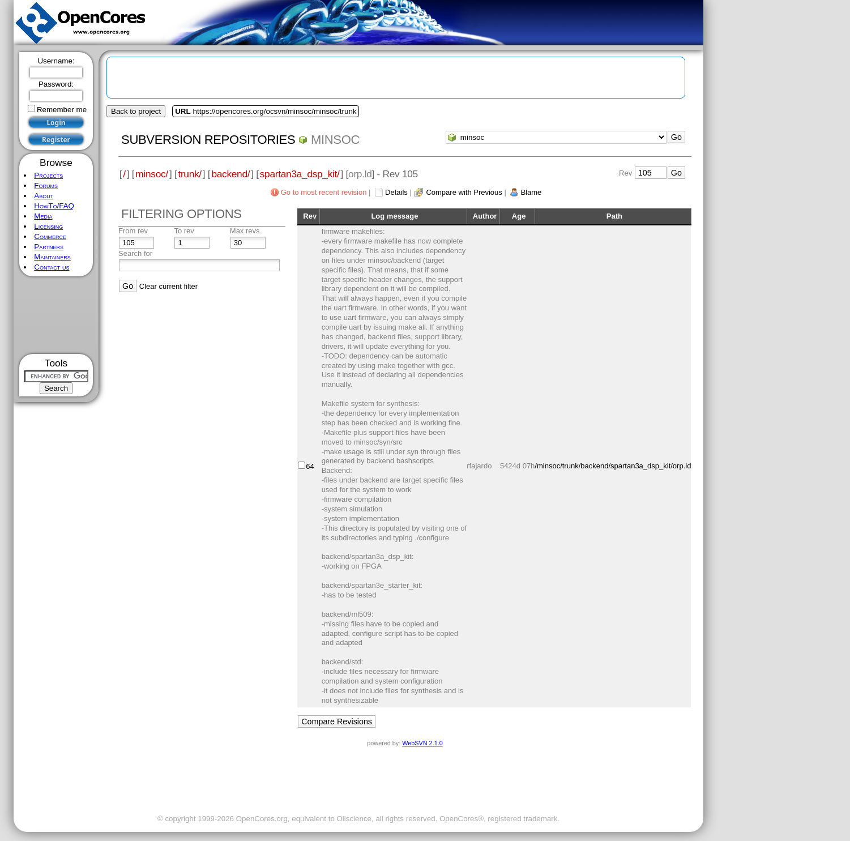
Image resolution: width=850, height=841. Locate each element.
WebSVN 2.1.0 (422, 743)
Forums (46, 185)
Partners (48, 246)
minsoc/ (151, 174)
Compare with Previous (464, 192)
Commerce (50, 236)
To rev (184, 231)
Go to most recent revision (324, 192)
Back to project (136, 111)
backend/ (230, 174)
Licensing (48, 226)
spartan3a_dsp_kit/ (300, 174)
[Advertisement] (56, 315)
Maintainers (52, 257)
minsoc (335, 140)
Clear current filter (168, 286)
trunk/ (189, 174)
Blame (530, 192)
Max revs (245, 231)
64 (310, 466)
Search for (135, 253)
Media (43, 216)
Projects (48, 175)
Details (396, 192)
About (43, 195)
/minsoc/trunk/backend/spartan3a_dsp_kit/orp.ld (613, 466)
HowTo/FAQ (54, 206)
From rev (133, 231)
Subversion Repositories (208, 140)
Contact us (51, 267)
